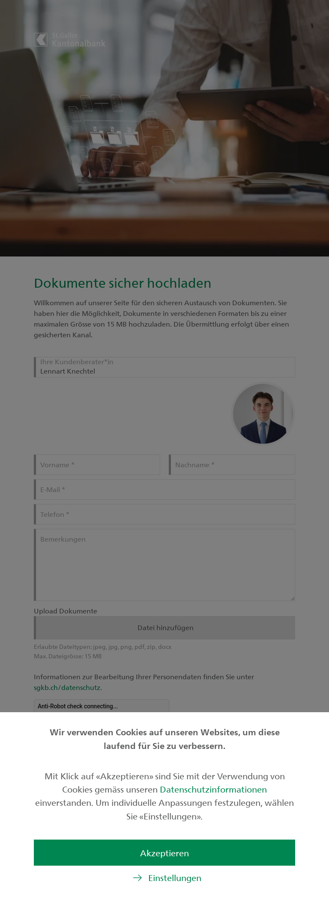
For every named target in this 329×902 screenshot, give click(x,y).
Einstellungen (174, 877)
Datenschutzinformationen (213, 789)
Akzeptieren (164, 852)
